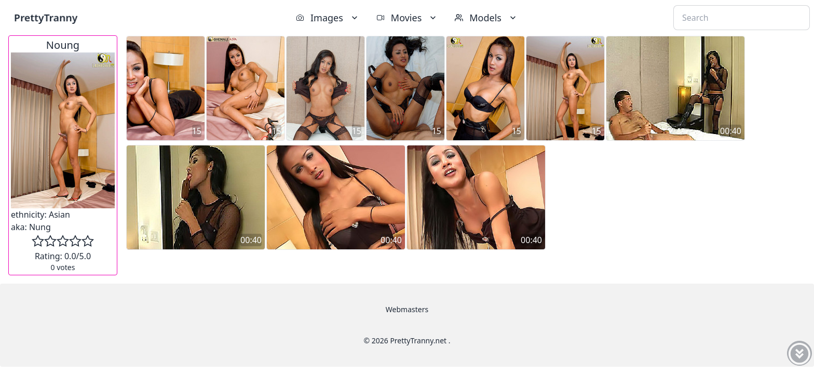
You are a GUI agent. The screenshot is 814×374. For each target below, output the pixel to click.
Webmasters (407, 309)
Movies (407, 17)
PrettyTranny (45, 17)
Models (486, 17)
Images (328, 17)
